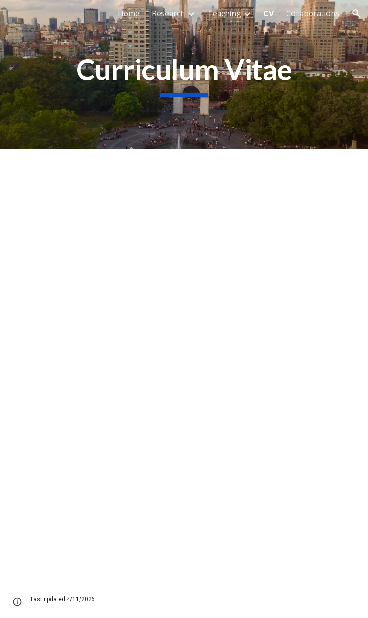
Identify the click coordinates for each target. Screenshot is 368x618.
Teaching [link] (224, 13)
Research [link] (168, 13)
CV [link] (269, 13)
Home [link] (128, 13)
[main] (184, 74)
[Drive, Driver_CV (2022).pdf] (184, 364)
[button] (356, 13)
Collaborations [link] (312, 13)
